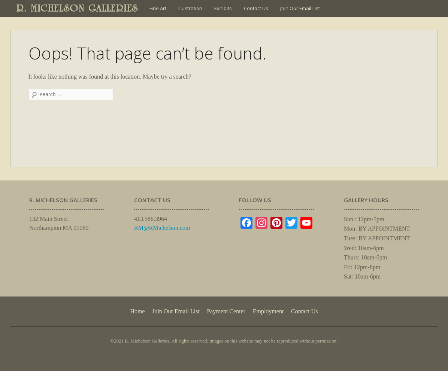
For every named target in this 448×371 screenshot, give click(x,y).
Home (137, 311)
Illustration (190, 8)
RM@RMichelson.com (162, 228)
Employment (268, 311)
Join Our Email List (300, 8)
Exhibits (223, 8)
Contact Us (256, 8)
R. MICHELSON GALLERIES (77, 8)
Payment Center (226, 311)
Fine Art (157, 8)
